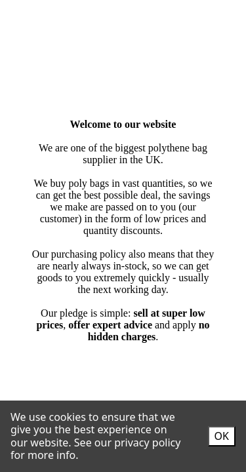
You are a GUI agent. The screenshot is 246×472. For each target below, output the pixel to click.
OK (222, 436)
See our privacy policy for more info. (95, 448)
